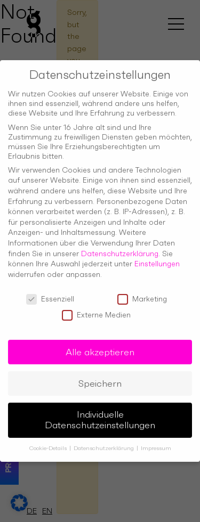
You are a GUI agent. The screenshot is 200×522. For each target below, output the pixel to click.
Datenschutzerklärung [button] (104, 440)
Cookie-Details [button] (48, 440)
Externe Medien (96, 307)
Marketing (142, 290)
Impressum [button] (156, 440)
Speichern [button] (100, 375)
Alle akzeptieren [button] (100, 343)
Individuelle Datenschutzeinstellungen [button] (100, 412)
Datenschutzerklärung (119, 245)
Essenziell (50, 290)
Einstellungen (157, 255)
